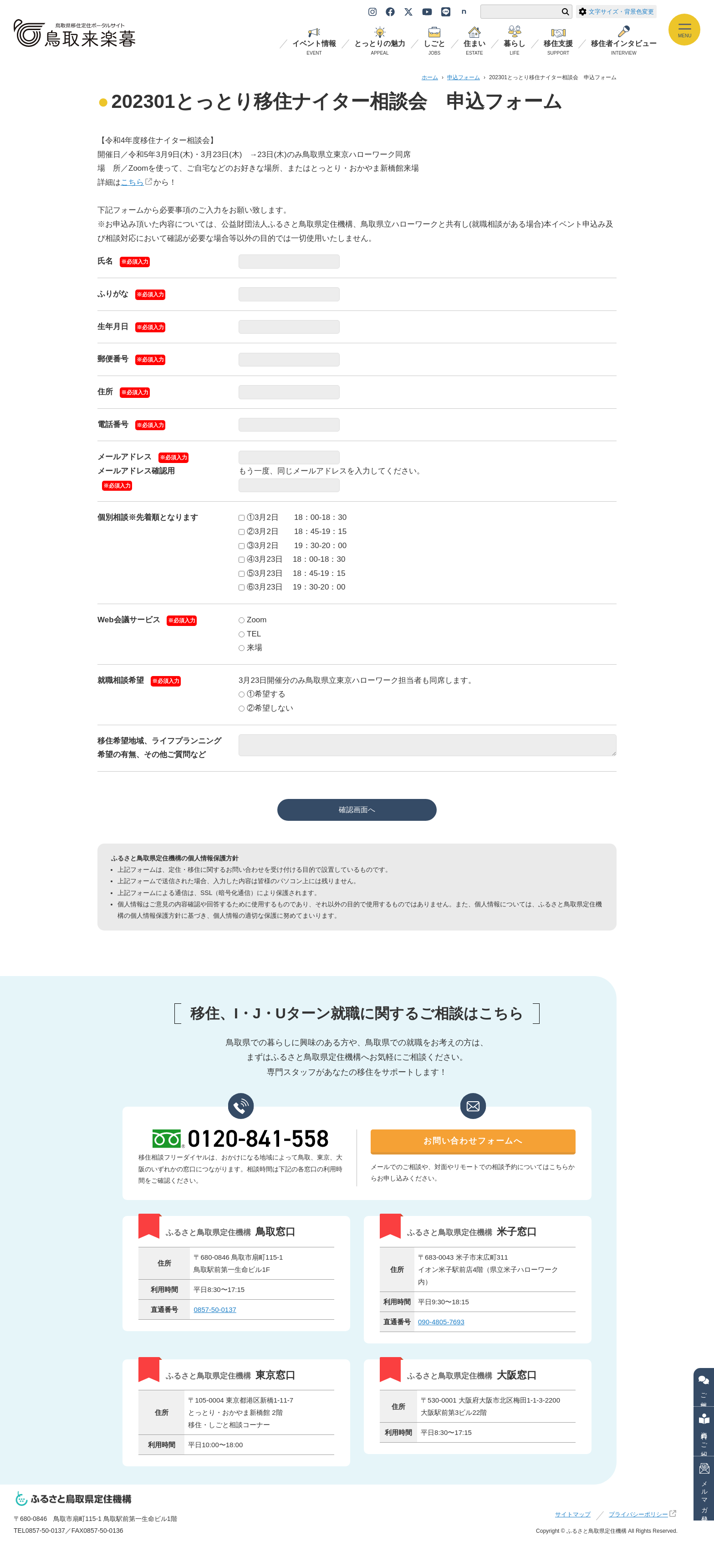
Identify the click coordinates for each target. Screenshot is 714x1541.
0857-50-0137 (215, 1309)
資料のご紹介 (704, 1431)
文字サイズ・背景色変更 (616, 11)
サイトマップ (573, 1514)
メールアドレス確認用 (136, 471)
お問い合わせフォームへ (473, 1141)
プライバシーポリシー (638, 1514)
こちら (132, 182)
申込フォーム (463, 77)
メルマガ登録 (704, 1488)
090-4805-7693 (441, 1322)
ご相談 (704, 1387)
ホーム (430, 77)
